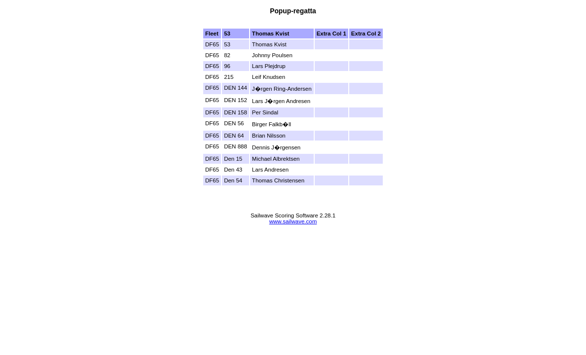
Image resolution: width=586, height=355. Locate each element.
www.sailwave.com (293, 221)
